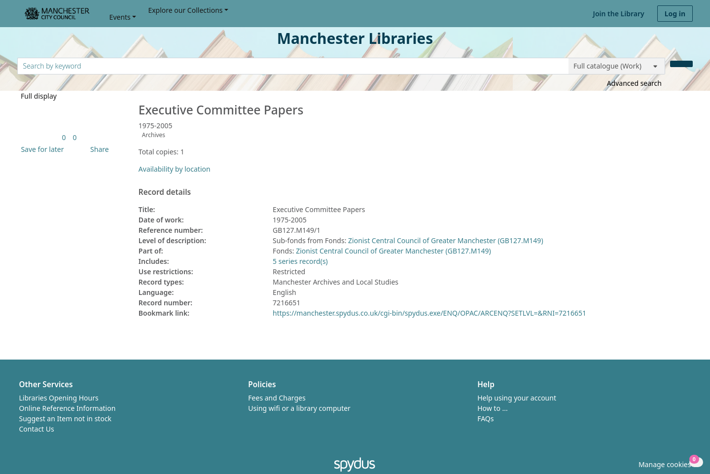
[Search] (681, 64)
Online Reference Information (67, 408)
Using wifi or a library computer (299, 408)
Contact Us (36, 429)
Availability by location (175, 169)
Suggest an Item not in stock (65, 418)
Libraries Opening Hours (59, 397)
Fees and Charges (276, 397)
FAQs (485, 418)
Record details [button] (165, 192)
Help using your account (516, 397)
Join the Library (618, 13)
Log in (675, 13)
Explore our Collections (185, 10)
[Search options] (616, 66)
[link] (64, 137)
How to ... (492, 408)
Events (120, 17)
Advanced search (634, 83)
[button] (40, 149)
